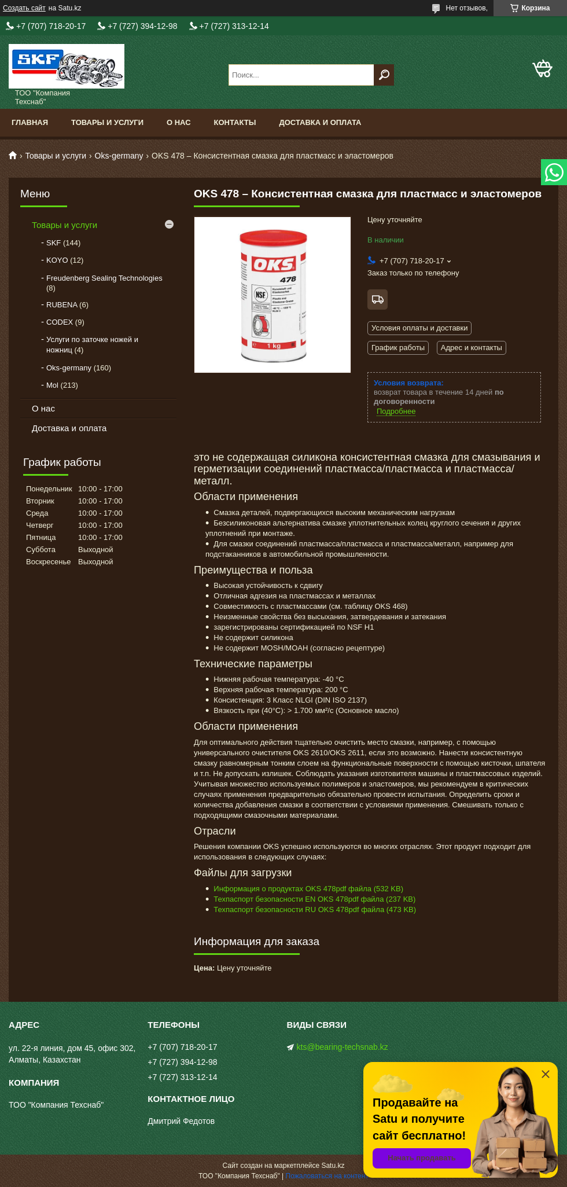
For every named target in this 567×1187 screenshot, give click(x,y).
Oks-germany (119, 155)
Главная (30, 122)
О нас (179, 122)
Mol (52, 385)
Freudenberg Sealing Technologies (104, 278)
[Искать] (384, 75)
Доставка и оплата (320, 122)
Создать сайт (24, 8)
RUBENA (61, 304)
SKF (53, 242)
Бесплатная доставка (377, 299)
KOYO (57, 260)
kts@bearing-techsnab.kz (342, 1047)
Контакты (235, 122)
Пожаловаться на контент (327, 1176)
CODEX (59, 322)
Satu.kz (332, 1166)
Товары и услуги (107, 122)
